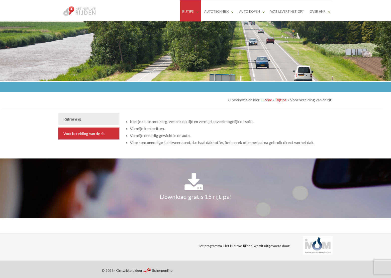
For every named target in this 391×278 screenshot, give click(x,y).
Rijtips (188, 11)
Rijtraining (72, 119)
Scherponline (158, 270)
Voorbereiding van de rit (84, 133)
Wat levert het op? (287, 11)
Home (266, 99)
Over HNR (317, 11)
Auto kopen (249, 11)
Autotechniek (216, 11)
